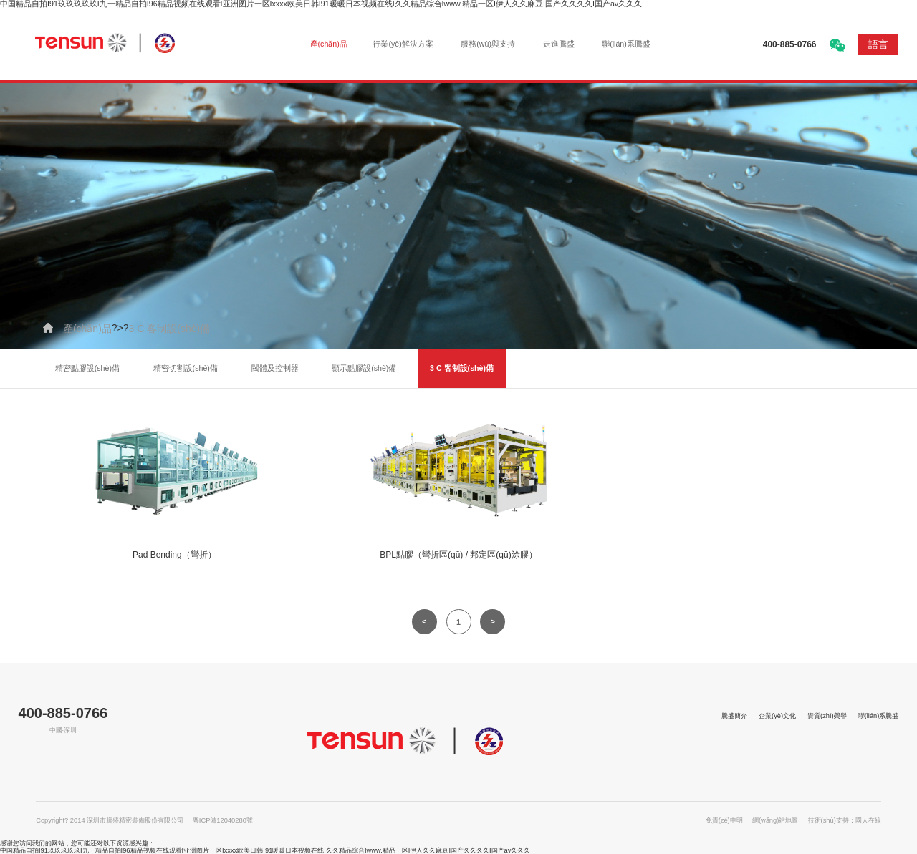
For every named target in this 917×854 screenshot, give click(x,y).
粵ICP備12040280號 (223, 820)
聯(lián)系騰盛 (626, 43)
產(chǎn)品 (328, 43)
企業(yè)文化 (777, 715)
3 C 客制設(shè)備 (170, 328)
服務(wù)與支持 (488, 43)
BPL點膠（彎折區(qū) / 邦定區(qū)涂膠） (458, 555)
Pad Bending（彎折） (174, 555)
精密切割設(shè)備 (185, 368)
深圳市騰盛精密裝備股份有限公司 (108, 43)
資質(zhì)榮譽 (827, 715)
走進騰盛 (559, 43)
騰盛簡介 (734, 715)
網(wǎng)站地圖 (775, 820)
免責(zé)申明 (724, 820)
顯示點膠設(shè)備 (364, 368)
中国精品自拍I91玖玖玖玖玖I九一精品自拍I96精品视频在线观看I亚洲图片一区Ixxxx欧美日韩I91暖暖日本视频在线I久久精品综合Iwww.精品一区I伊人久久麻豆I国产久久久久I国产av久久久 (265, 850)
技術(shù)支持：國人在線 (844, 820)
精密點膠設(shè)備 (87, 368)
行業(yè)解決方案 (403, 43)
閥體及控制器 (275, 368)
